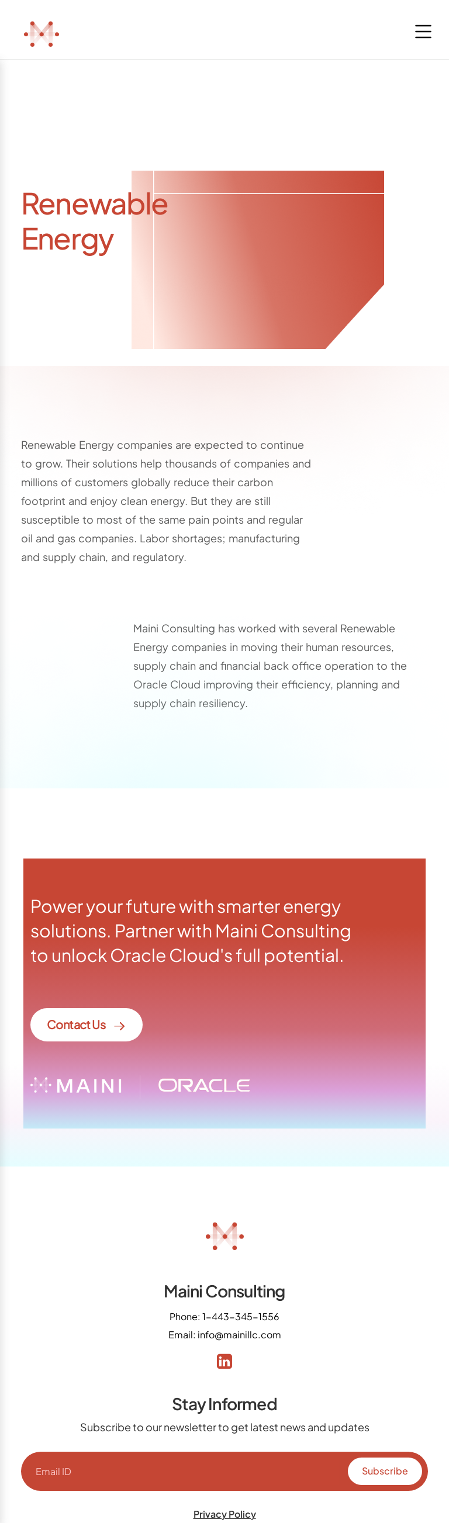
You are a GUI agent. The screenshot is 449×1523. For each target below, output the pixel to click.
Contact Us (86, 1025)
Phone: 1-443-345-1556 (224, 1316)
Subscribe (385, 1471)
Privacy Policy (225, 1514)
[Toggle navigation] (423, 31)
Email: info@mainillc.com (224, 1334)
